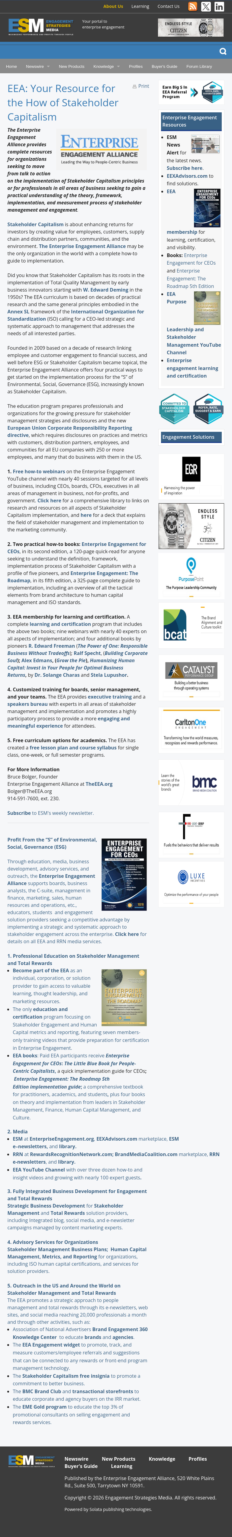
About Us (113, 6)
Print (143, 86)
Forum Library (199, 66)
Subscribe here (184, 168)
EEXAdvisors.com (187, 176)
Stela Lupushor (109, 675)
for (62, 1205)
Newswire (35, 66)
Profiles (136, 66)
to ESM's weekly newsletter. (51, 813)
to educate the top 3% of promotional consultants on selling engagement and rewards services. (71, 1414)
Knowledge (104, 66)
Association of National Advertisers (52, 1329)
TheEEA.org (99, 784)
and (98, 1337)
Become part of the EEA (41, 970)
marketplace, (132, 1138)
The (17, 1344)
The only (23, 1009)
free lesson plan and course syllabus (73, 747)
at (21, 1138)
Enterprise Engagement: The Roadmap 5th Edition (190, 278)
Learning (140, 6)
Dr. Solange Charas (57, 675)
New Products (72, 66)
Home (11, 66)
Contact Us (169, 6)
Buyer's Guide (164, 66)
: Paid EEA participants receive (59, 1055)
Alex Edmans (36, 660)
